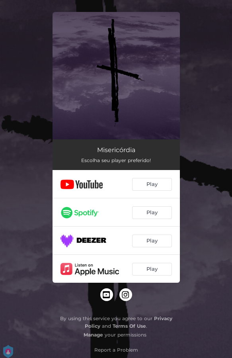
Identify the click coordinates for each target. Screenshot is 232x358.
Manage (93, 335)
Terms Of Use (129, 326)
